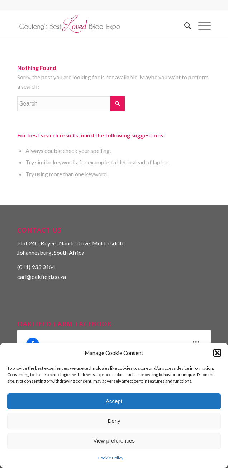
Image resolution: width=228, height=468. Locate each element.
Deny (114, 421)
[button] (217, 352)
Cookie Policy (110, 457)
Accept (114, 401)
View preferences (114, 440)
